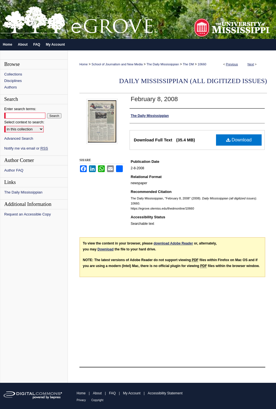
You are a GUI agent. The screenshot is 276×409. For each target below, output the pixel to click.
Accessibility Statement (165, 393)
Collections (13, 74)
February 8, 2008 (154, 99)
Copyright (97, 400)
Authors (10, 87)
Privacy (81, 400)
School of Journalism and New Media (117, 64)
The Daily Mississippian (162, 64)
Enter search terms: (20, 109)
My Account (132, 393)
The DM (188, 64)
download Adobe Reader (173, 243)
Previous (232, 64)
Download (239, 139)
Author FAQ (13, 170)
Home (83, 64)
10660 (202, 64)
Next (251, 64)
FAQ (112, 393)
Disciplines (13, 81)
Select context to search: (24, 122)
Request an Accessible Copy (27, 214)
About (97, 393)
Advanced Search (18, 138)
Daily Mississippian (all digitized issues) (193, 81)
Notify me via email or (26, 148)
